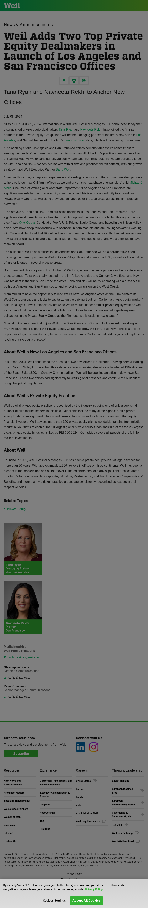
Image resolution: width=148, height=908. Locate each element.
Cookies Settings (54, 900)
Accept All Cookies (86, 900)
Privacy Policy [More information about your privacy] (94, 889)
